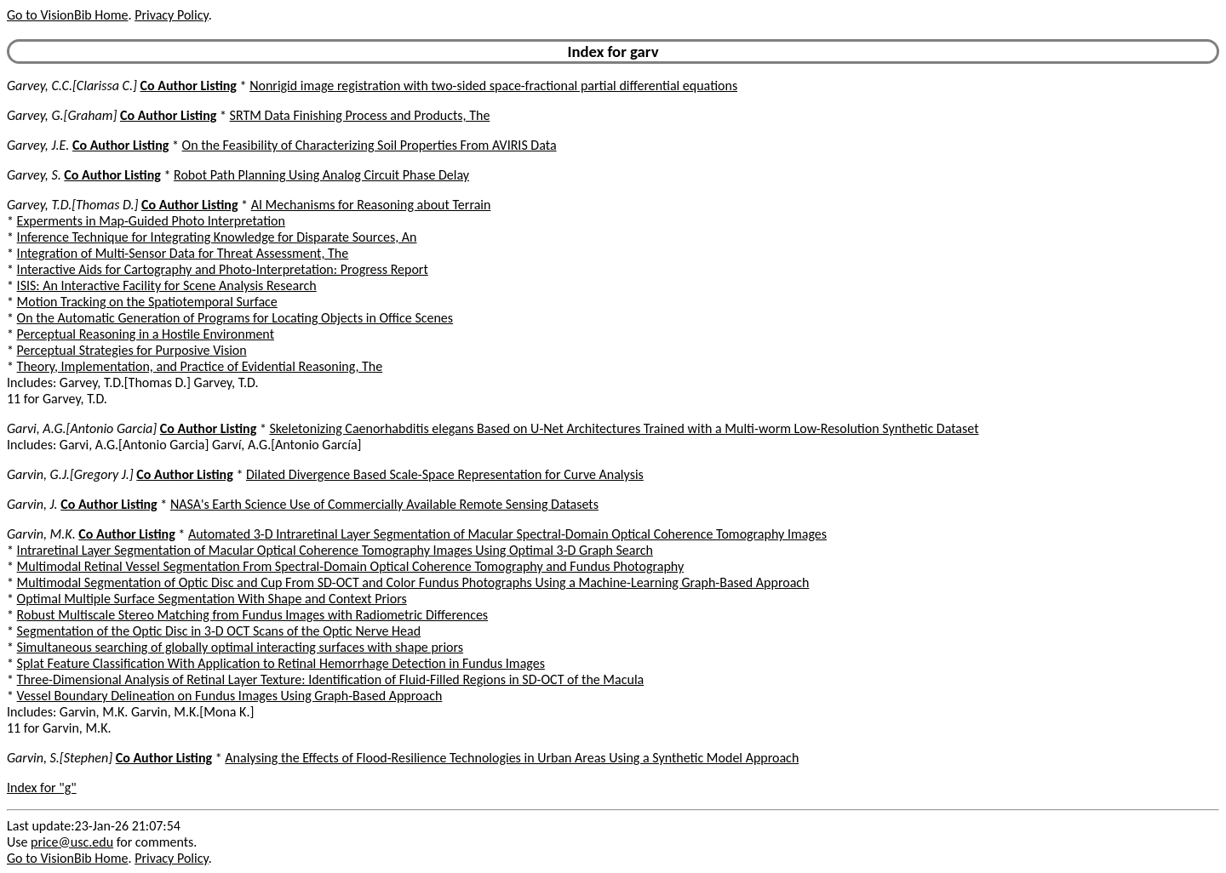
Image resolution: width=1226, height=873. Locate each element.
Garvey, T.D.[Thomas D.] (72, 205)
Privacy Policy (171, 15)
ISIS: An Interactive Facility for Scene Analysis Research (167, 285)
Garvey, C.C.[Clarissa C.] (72, 85)
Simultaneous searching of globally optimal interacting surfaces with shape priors (240, 647)
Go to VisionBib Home (67, 15)
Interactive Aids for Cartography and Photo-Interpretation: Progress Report (222, 269)
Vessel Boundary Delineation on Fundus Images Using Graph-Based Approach (230, 696)
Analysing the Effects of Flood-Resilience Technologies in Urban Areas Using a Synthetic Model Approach (512, 758)
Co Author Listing (188, 85)
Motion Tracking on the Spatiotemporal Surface (147, 302)
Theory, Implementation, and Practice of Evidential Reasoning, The (200, 366)
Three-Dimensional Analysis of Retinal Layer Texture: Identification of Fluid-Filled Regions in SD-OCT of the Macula (331, 679)
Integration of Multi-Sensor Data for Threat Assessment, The (183, 253)
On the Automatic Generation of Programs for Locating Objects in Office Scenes (235, 318)
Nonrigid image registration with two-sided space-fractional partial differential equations (493, 85)
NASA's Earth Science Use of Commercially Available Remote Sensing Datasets (384, 504)
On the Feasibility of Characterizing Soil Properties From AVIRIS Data (369, 145)
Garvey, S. (34, 175)
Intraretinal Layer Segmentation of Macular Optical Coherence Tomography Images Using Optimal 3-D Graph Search (335, 550)
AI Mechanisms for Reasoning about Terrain (371, 205)
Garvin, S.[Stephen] (59, 758)
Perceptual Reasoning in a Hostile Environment (145, 334)
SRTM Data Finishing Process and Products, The (360, 115)
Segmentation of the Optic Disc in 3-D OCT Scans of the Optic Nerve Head (219, 631)
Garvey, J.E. (38, 145)
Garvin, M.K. (41, 534)
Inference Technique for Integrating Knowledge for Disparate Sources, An (217, 237)
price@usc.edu (72, 842)
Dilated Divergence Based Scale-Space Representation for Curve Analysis (445, 474)
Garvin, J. (32, 504)
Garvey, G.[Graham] (62, 115)
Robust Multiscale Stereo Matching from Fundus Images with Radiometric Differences (253, 615)
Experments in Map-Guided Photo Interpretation (151, 221)
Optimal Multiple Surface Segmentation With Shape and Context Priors (212, 599)
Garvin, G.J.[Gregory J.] (70, 474)
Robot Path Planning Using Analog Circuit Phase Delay (321, 175)
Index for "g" (42, 787)
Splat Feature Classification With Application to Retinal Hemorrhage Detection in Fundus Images (281, 663)
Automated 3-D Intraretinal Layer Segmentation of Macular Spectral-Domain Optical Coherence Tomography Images (507, 534)
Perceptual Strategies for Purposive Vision (132, 350)
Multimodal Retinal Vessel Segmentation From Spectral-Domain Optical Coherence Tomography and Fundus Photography (351, 566)
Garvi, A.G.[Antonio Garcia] (82, 428)
